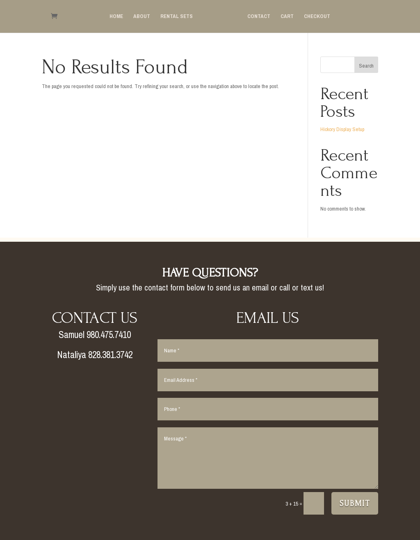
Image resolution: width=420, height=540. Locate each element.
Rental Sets (176, 17)
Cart (287, 17)
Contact (258, 17)
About (141, 17)
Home (116, 17)
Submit (355, 503)
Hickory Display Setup (342, 129)
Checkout (317, 17)
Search (366, 65)
